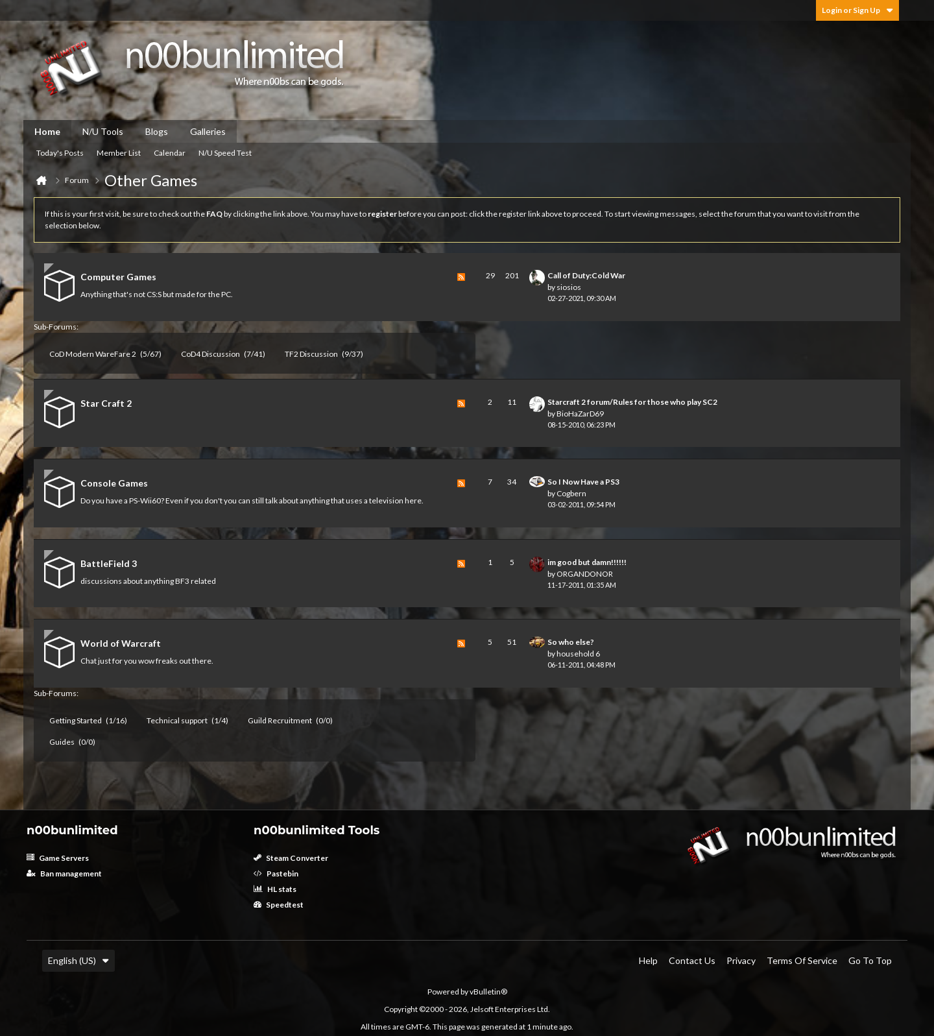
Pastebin (276, 873)
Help (648, 960)
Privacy (741, 960)
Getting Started (75, 720)
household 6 (578, 653)
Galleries (208, 131)
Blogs (156, 131)
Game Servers (58, 858)
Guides (62, 742)
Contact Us (692, 960)
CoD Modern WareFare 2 (92, 354)
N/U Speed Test (225, 153)
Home (47, 131)
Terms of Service (802, 960)
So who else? (570, 642)
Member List (119, 153)
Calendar (170, 153)
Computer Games (118, 276)
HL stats (275, 889)
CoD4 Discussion (210, 354)
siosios (569, 287)
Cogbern (571, 493)
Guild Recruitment (280, 720)
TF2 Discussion (311, 354)
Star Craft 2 (106, 403)
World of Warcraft (120, 643)
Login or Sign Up (857, 10)
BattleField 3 (108, 563)
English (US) (78, 960)
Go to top (870, 960)
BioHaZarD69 (580, 413)
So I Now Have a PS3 (583, 482)
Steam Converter (291, 858)
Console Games (114, 482)
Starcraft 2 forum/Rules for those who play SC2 (632, 402)
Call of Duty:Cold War (586, 275)
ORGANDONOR (585, 574)
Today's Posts (60, 153)
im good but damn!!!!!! (587, 562)
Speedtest (279, 905)
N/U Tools (102, 131)
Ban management (64, 873)
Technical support (177, 720)
